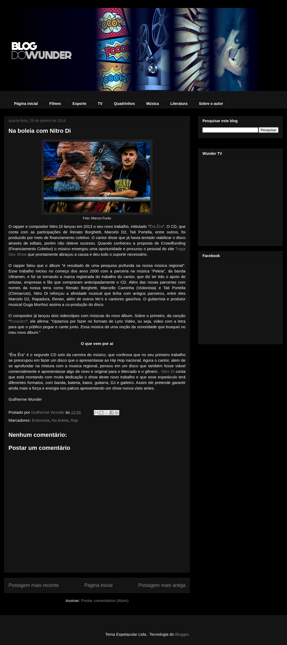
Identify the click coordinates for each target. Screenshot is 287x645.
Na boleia (60, 420)
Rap (74, 420)
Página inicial (26, 103)
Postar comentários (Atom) (104, 600)
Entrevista (41, 420)
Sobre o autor (211, 103)
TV (100, 103)
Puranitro (18, 321)
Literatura (179, 103)
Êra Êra (156, 226)
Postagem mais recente (34, 585)
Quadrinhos (124, 103)
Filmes (55, 103)
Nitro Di (168, 371)
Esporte (79, 103)
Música (152, 103)
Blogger (182, 634)
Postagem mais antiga (161, 585)
